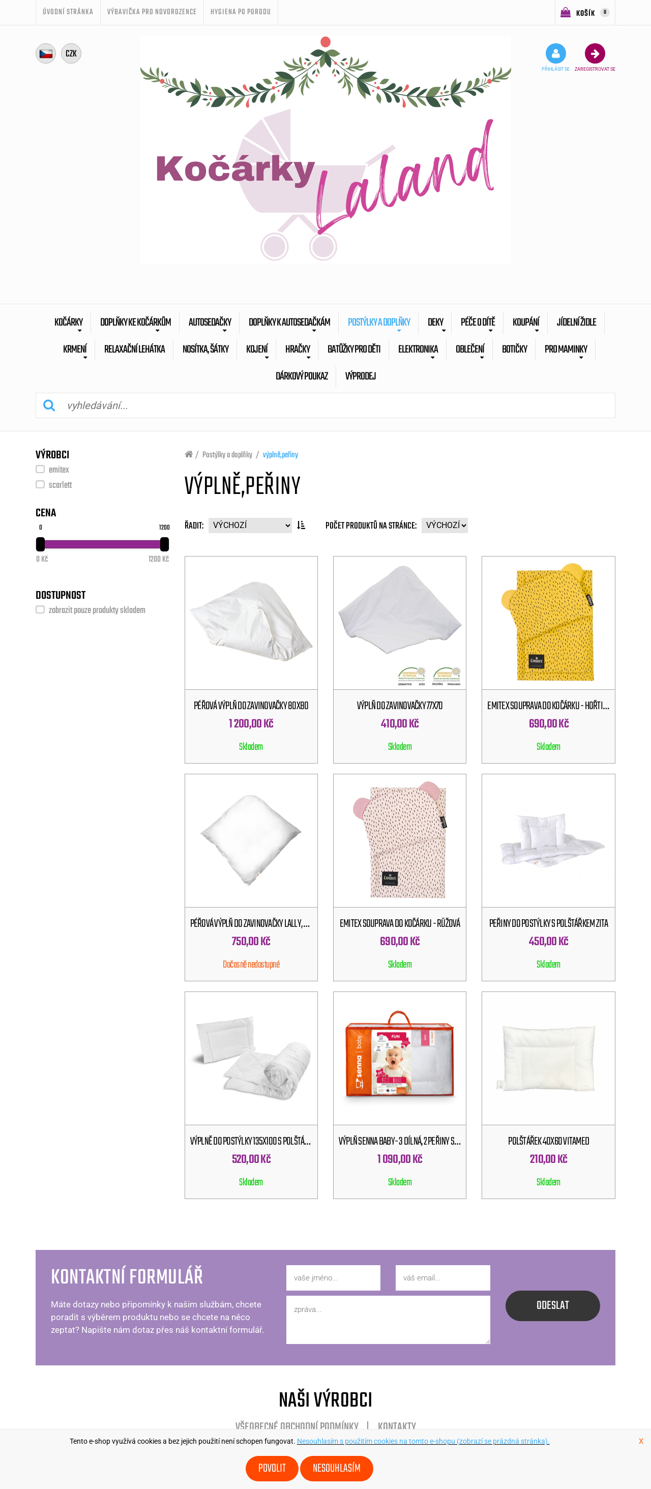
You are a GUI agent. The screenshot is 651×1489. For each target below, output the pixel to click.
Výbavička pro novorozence (152, 12)
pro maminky (566, 349)
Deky (435, 322)
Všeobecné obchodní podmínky (297, 1427)
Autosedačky (210, 322)
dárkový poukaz (302, 376)
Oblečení (470, 349)
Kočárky (68, 322)
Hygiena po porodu (241, 12)
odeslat (553, 1306)
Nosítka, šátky (205, 349)
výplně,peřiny (280, 455)
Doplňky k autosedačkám (289, 322)
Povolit (272, 1468)
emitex (59, 470)
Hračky (297, 349)
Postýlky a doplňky (379, 322)
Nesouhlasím (337, 1468)
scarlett (60, 485)
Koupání (526, 322)
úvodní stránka (68, 12)
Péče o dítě (478, 322)
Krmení (74, 349)
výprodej (360, 376)
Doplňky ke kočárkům (135, 322)
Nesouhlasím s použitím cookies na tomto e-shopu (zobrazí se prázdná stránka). (423, 1441)
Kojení (257, 349)
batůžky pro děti (354, 349)
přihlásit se (556, 57)
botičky (514, 349)
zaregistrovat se (595, 57)
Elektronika (418, 349)
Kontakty (397, 1427)
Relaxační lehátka (134, 349)
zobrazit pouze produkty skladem (97, 610)
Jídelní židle (576, 322)
